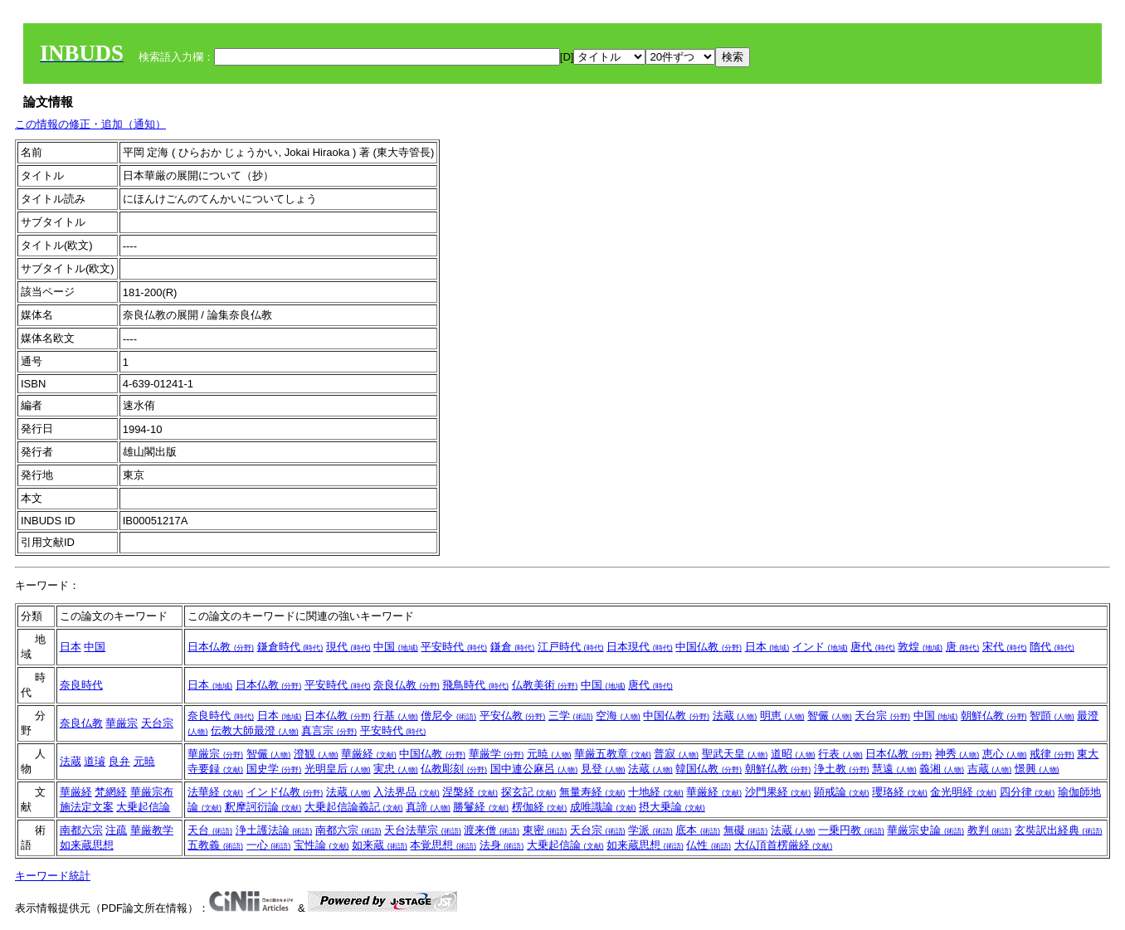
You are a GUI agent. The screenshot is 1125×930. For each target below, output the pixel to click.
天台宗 (157, 723)
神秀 (957, 753)
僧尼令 (448, 715)
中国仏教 (708, 646)
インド (820, 646)
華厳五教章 (612, 753)
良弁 (119, 761)
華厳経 (369, 753)
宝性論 (321, 845)
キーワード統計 (52, 875)
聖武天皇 (735, 753)
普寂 (676, 753)
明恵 (782, 715)
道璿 (94, 761)
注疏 (116, 830)
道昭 (793, 753)
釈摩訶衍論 (263, 807)
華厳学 (496, 753)
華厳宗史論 (925, 830)
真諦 (428, 807)
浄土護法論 (274, 830)
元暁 (144, 761)
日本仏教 (221, 646)
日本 (70, 646)
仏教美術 (545, 685)
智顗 (1052, 715)
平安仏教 (513, 715)
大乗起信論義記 (353, 807)
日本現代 (639, 646)
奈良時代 (81, 685)
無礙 (745, 830)
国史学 (274, 768)
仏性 (708, 845)
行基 (395, 715)
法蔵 (735, 715)
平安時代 (454, 646)
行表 (840, 753)
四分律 (1027, 792)
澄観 (316, 753)
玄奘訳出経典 (1059, 830)
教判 (989, 830)
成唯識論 (603, 807)
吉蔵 (989, 768)
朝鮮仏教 (994, 715)
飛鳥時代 (475, 685)
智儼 (829, 715)
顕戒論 (841, 792)
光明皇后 (337, 768)
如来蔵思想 (87, 845)
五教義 (215, 845)
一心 (268, 845)
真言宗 (329, 730)
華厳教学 (151, 830)
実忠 (395, 768)
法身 (502, 845)
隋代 (1052, 646)
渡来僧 (491, 830)
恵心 (1004, 753)
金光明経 (963, 792)
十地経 (656, 792)
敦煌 (920, 646)
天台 (210, 830)
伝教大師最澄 (255, 730)
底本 (697, 830)
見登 (603, 768)
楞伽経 (539, 807)
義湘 (941, 768)
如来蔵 (379, 845)
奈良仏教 (406, 685)
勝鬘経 (481, 807)
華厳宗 (121, 723)
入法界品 (406, 792)
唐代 (872, 646)
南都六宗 (81, 830)
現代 (348, 646)
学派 (650, 830)
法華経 (215, 792)
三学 (570, 715)
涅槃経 (470, 792)
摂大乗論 (672, 807)
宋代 (1004, 646)
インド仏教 (285, 792)
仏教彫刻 (454, 768)
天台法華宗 (422, 830)
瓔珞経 (900, 792)
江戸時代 (571, 646)
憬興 (1037, 768)
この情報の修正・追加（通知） (90, 124)
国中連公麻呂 (534, 768)
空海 (618, 715)
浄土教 (841, 768)
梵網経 (111, 792)
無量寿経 (592, 792)
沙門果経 (778, 792)
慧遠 (894, 768)
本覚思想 (443, 845)
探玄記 (529, 792)
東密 (545, 830)
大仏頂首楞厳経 (783, 845)
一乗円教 (851, 830)
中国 (94, 646)
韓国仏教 (708, 768)
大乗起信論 (143, 807)
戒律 (1052, 753)
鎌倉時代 (290, 646)
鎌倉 (512, 646)
